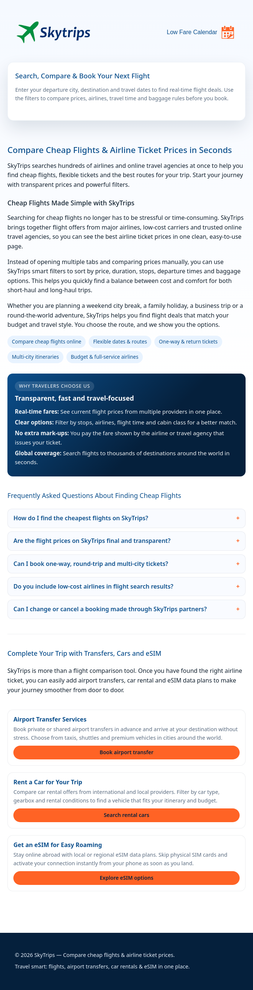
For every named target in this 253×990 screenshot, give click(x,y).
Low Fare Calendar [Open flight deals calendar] (200, 32)
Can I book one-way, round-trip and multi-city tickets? (90, 564)
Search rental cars (127, 814)
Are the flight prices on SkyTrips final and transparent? (92, 541)
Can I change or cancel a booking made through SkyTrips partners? (110, 609)
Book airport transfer (126, 752)
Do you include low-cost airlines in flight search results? (93, 586)
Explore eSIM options (127, 877)
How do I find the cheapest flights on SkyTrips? (80, 518)
